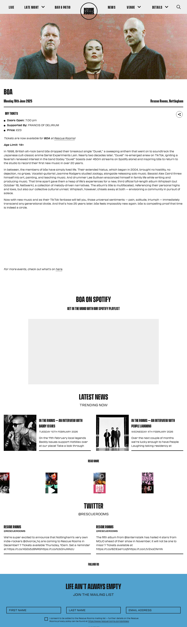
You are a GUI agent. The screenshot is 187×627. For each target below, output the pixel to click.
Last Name (77, 610)
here (59, 269)
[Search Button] (178, 7)
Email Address (140, 610)
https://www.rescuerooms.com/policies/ (108, 621)
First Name (17, 610)
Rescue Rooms (64, 138)
